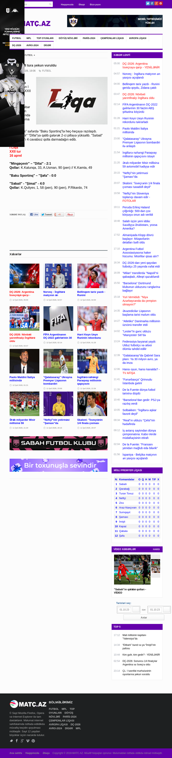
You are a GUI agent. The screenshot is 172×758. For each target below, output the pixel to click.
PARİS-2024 (89, 38)
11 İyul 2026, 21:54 (88, 388)
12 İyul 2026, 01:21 (20, 385)
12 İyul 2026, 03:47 (20, 346)
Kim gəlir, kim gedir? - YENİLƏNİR (141, 654)
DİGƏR (47, 45)
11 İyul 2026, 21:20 (20, 428)
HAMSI (156, 549)
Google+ (156, 3)
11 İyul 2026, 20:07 (88, 428)
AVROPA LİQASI (137, 38)
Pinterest (161, 3)
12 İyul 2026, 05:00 (20, 300)
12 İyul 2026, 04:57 (54, 300)
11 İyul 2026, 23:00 (54, 388)
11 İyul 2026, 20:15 (54, 428)
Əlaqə (82, 4)
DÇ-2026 (16, 45)
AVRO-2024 (33, 45)
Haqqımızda (67, 4)
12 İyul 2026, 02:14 (54, 343)
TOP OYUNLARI (45, 38)
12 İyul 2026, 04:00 (88, 300)
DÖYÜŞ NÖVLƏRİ (68, 38)
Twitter (148, 3)
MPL (29, 38)
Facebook (152, 3)
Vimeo (28, 740)
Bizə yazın (95, 4)
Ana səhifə (16, 753)
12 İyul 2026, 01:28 (88, 343)
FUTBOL (16, 38)
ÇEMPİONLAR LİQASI (112, 38)
